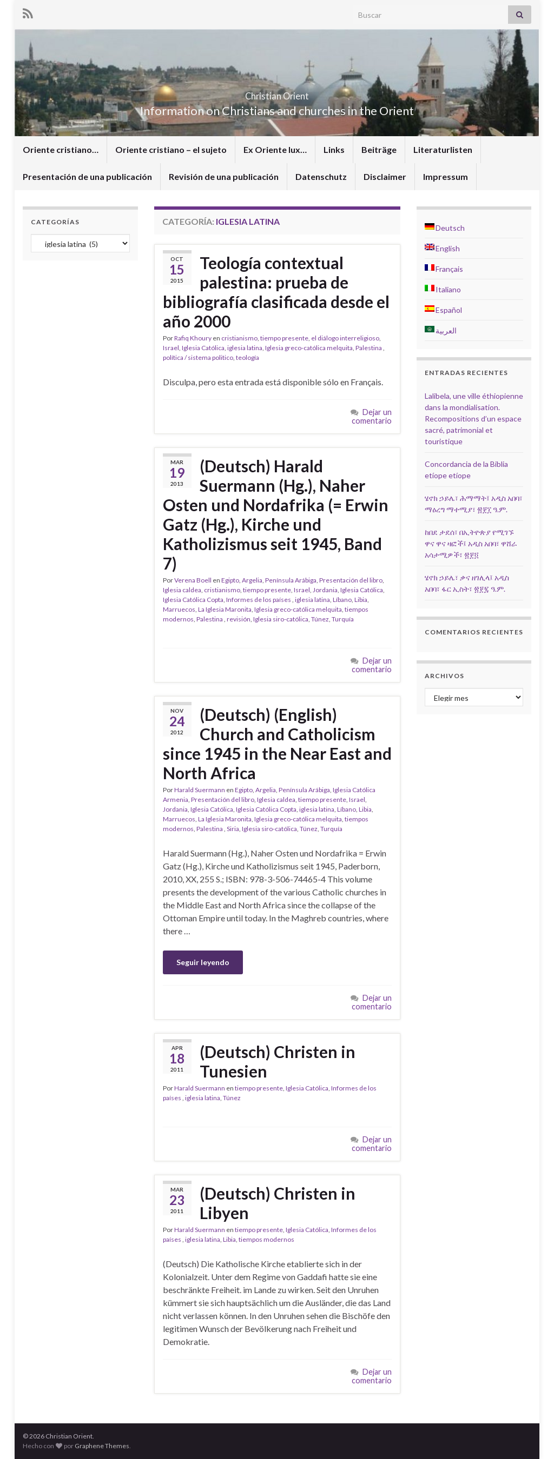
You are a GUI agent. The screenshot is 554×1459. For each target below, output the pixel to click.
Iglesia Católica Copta (193, 599)
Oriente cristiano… (60, 149)
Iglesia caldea (182, 590)
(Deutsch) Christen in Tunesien (277, 1061)
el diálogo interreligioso (345, 338)
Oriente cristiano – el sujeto (171, 149)
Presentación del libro (350, 580)
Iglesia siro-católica (280, 619)
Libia (360, 599)
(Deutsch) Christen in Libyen (277, 1202)
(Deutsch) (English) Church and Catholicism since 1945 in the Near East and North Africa (277, 743)
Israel (171, 348)
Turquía (343, 619)
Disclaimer (385, 176)
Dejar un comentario (372, 416)
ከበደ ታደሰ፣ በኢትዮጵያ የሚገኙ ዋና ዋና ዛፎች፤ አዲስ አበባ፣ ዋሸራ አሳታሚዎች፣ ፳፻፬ (471, 543)
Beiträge (379, 149)
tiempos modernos (266, 1239)
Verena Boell (193, 580)
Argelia (252, 580)
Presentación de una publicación (87, 176)
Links (334, 149)
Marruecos (179, 609)
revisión (238, 619)
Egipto (230, 580)
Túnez (320, 619)
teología (247, 357)
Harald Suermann (199, 790)
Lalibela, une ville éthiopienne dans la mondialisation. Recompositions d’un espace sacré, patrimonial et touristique (474, 418)
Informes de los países (259, 599)
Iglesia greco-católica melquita (309, 348)
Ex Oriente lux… (275, 149)
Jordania (325, 590)
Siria (233, 829)
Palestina (369, 348)
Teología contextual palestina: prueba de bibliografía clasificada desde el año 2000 (276, 292)
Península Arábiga (290, 580)
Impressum (445, 176)
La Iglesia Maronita (225, 609)
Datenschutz (321, 176)
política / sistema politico (198, 357)
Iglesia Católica (203, 348)
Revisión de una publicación (224, 176)
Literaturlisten (442, 149)
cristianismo (239, 338)
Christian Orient (277, 92)
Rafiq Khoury (193, 338)
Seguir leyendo (202, 962)
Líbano (342, 599)
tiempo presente (284, 338)
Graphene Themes (102, 1446)
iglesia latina (244, 348)
